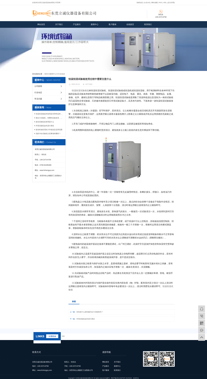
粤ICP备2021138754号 (118, 378)
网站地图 (154, 2)
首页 (46, 74)
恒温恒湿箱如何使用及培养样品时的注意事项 (50, 114)
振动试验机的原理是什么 (45, 122)
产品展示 (77, 24)
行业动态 (61, 74)
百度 (63, 336)
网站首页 (41, 24)
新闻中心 (94, 24)
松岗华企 (136, 378)
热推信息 (140, 2)
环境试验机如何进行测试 (45, 126)
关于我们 (59, 24)
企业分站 (147, 2)
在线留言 (130, 24)
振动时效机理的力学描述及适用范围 (49, 130)
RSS (160, 2)
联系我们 (148, 24)
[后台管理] (171, 2)
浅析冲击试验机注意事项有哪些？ (48, 133)
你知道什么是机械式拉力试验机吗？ (89, 312)
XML (164, 2)
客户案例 (112, 24)
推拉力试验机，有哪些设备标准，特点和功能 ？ (50, 118)
